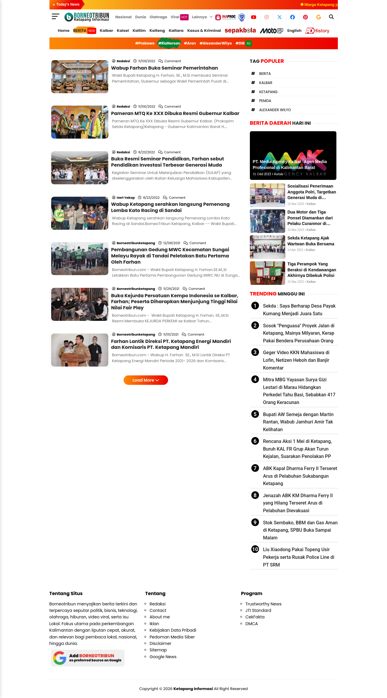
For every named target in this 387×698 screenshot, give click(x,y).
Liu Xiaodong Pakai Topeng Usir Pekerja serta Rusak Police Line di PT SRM (298, 557)
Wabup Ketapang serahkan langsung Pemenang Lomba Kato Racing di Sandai (170, 175)
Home (63, 30)
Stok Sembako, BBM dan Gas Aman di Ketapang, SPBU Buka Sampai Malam (300, 530)
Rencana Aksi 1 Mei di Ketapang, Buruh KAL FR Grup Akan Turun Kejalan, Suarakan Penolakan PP (297, 448)
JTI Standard (258, 610)
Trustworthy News (263, 604)
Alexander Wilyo (275, 109)
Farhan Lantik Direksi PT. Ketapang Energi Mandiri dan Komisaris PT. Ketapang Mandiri (171, 288)
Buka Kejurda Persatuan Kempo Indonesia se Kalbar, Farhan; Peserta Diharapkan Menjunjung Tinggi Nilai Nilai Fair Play (174, 253)
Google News (163, 657)
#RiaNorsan (169, 43)
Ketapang (268, 91)
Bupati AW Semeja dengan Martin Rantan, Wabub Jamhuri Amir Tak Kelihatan (298, 422)
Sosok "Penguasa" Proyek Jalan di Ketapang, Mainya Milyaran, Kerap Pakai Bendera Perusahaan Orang (299, 333)
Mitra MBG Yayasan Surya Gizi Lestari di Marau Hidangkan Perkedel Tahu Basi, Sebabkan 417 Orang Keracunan (299, 391)
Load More (145, 324)
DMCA (251, 624)
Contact (158, 610)
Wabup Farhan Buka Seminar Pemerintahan (164, 60)
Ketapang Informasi (193, 689)
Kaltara (176, 30)
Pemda (265, 100)
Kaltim (139, 30)
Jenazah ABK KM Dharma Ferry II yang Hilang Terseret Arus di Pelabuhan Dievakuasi (298, 503)
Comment (173, 53)
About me (160, 617)
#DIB (243, 43)
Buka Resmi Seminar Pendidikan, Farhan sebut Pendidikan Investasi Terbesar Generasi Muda (167, 138)
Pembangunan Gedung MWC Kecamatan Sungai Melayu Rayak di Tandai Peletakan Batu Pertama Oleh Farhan (170, 216)
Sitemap (158, 650)
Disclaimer (160, 643)
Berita (265, 73)
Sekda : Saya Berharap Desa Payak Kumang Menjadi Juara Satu (299, 309)
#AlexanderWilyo (216, 43)
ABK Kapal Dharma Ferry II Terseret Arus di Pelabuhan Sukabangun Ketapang (300, 476)
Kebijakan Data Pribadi (173, 630)
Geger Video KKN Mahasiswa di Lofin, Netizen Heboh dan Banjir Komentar (296, 360)
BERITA (84, 31)
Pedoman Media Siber (172, 637)
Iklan (154, 624)
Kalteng (157, 30)
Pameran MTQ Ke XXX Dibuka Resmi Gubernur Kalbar (175, 97)
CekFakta (255, 617)
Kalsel (123, 30)
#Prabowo (144, 43)
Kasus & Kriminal (204, 30)
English (294, 30)
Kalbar (106, 30)
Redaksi (157, 604)
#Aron (190, 43)
